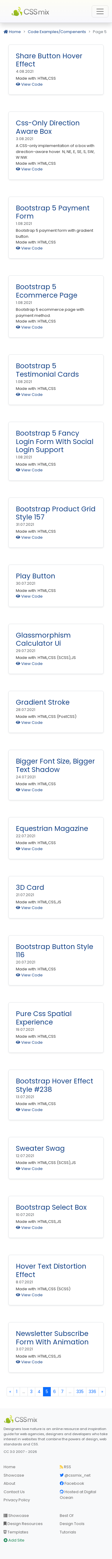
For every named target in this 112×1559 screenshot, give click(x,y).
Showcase (14, 1475)
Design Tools (72, 1524)
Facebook (72, 1483)
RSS (65, 1467)
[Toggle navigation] (100, 11)
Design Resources (23, 1524)
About (9, 1483)
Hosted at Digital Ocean (78, 1495)
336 (92, 1392)
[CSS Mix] (21, 1419)
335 (80, 1392)
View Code (29, 84)
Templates (16, 1532)
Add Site (14, 1540)
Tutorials (68, 1532)
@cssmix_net (75, 1475)
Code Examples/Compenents (57, 32)
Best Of (66, 1515)
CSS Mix (31, 11)
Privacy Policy (17, 1500)
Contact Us (14, 1492)
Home (12, 32)
